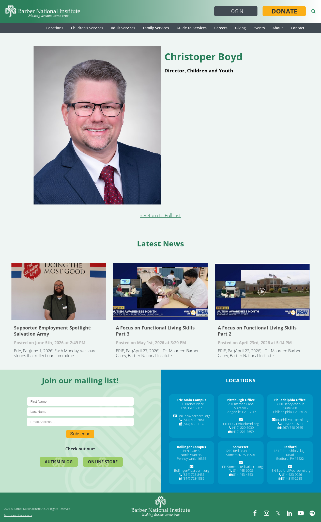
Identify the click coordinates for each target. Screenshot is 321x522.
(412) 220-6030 (243, 427)
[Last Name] (80, 411)
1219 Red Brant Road (240, 450)
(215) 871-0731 (292, 423)
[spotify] (312, 513)
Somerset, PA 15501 (240, 454)
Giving (240, 27)
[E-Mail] (80, 422)
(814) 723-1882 (193, 478)
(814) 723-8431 (193, 474)
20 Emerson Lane (241, 404)
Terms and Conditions (18, 515)
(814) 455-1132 (193, 423)
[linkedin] (289, 513)
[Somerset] (241, 447)
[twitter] (278, 513)
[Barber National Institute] (42, 11)
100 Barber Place (191, 404)
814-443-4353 (243, 474)
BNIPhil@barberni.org (292, 419)
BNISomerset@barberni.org (242, 466)
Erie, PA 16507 (191, 408)
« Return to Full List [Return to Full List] (160, 215)
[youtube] (301, 513)
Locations (54, 27)
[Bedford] (290, 447)
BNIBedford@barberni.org (291, 470)
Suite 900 (290, 408)
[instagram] (266, 513)
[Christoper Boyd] (97, 202)
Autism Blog (59, 462)
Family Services (156, 27)
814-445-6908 (243, 470)
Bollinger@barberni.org (191, 470)
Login (235, 11)
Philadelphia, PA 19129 (290, 411)
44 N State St (191, 450)
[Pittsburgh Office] (241, 400)
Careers (220, 27)
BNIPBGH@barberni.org (241, 423)
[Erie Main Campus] (191, 400)
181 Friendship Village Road (290, 452)
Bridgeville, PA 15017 (240, 411)
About (277, 27)
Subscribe (80, 433)
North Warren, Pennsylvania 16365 (191, 456)
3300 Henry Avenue (290, 404)
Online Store (103, 462)
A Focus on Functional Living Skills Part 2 (262, 291)
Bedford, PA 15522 (290, 458)
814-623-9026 (292, 474)
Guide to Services (192, 27)
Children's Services (87, 27)
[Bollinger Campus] (191, 447)
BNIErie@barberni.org (194, 416)
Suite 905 (241, 408)
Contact (297, 27)
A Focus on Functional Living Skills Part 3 (160, 291)
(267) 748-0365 (292, 427)
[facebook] (255, 513)
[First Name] (80, 401)
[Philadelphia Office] (290, 400)
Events (259, 27)
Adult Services (123, 27)
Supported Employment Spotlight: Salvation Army (58, 291)
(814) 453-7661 (193, 419)
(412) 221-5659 (243, 431)
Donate (284, 11)
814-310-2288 (292, 478)
